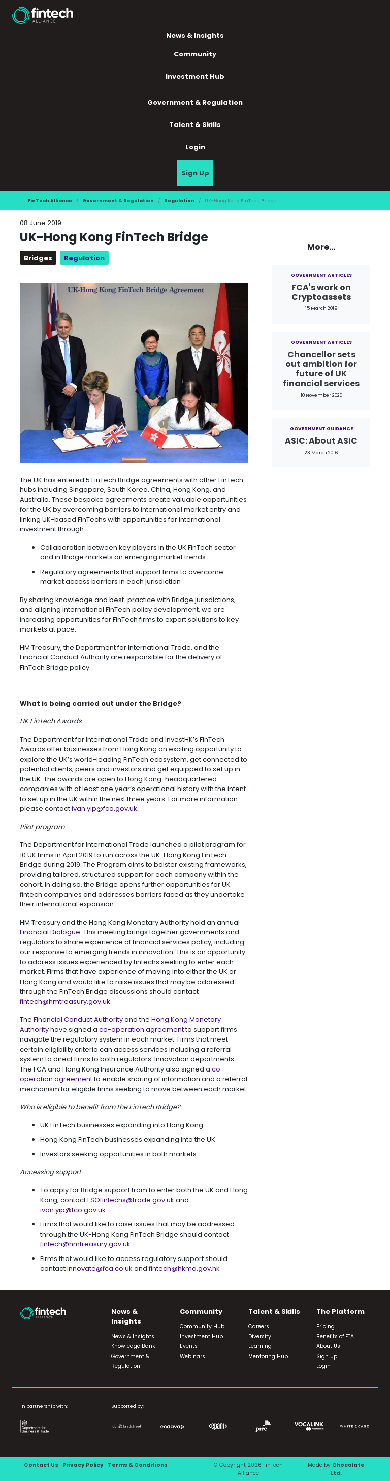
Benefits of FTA (335, 1336)
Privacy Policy (83, 1465)
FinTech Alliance (50, 200)
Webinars (192, 1356)
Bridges (38, 258)
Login (195, 147)
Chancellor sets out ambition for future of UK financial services (321, 369)
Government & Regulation (195, 102)
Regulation (179, 200)
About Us (328, 1346)
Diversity (259, 1336)
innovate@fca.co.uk (100, 1268)
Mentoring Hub (268, 1356)
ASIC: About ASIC (321, 441)
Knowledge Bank (133, 1346)
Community (195, 54)
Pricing (325, 1326)
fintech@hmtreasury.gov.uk (65, 1001)
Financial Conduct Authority (79, 1019)
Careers (258, 1326)
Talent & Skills (195, 125)
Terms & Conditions (138, 1465)
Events (189, 1346)
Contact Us (41, 1465)
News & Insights (195, 35)
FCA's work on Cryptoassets (321, 292)
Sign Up (195, 173)
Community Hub (202, 1326)
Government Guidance (321, 428)
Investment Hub (195, 76)
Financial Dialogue (50, 932)
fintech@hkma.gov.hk (184, 1268)
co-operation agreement (141, 1029)
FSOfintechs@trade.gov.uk (130, 1200)
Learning (260, 1346)
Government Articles (321, 275)
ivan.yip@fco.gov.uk (104, 808)
